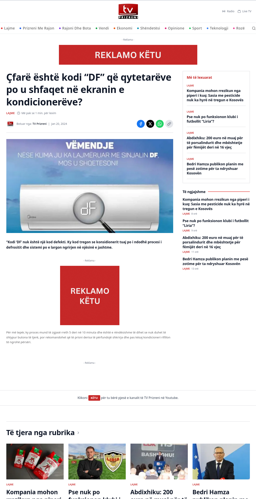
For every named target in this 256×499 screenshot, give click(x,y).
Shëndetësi (148, 28)
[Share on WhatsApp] (160, 124)
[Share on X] (150, 124)
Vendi (102, 28)
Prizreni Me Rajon (37, 28)
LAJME (10, 113)
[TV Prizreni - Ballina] (128, 11)
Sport (195, 28)
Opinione (174, 28)
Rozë (239, 28)
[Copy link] (169, 124)
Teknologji (217, 28)
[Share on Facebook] (141, 124)
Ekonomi (123, 28)
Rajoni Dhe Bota (75, 28)
